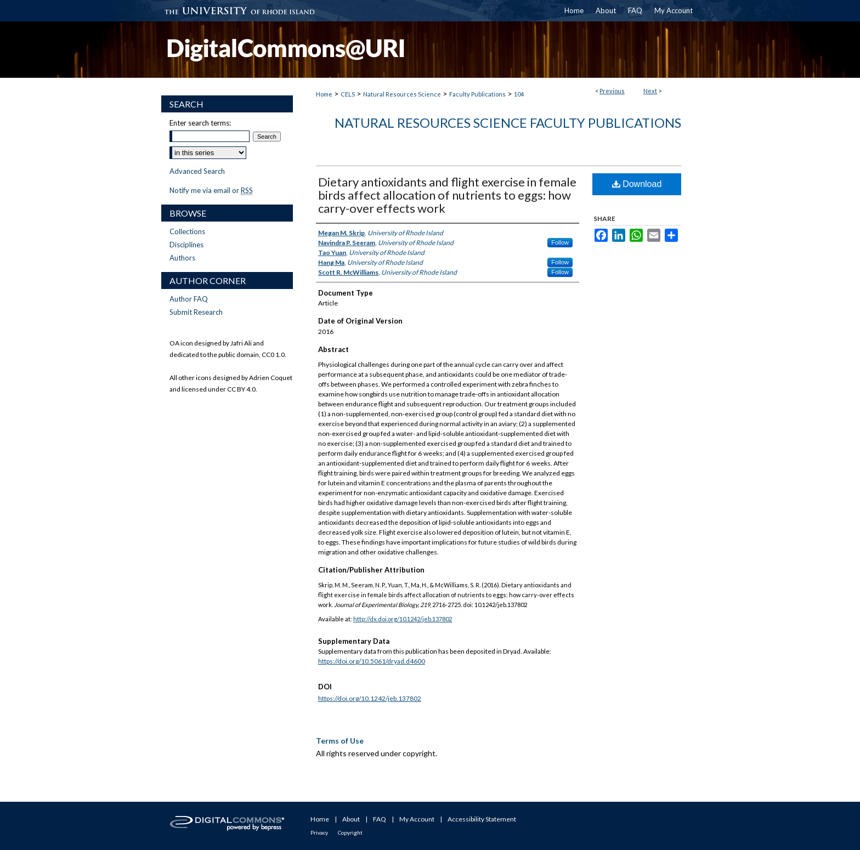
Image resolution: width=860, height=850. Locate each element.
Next (650, 90)
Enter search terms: (200, 122)
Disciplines (186, 244)
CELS (348, 94)
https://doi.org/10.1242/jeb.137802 (369, 698)
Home (324, 94)
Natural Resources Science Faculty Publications (508, 123)
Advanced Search (197, 171)
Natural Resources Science (402, 94)
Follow (560, 242)
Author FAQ (188, 298)
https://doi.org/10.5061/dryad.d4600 (371, 661)
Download (637, 184)
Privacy (319, 832)
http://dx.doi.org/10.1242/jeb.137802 (402, 618)
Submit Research (196, 312)
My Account (416, 819)
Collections (187, 231)
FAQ (379, 819)
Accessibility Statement (482, 819)
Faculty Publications (477, 94)
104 (519, 94)
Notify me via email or (211, 190)
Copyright (350, 832)
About (351, 819)
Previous (612, 90)
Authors (182, 257)
